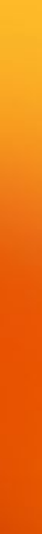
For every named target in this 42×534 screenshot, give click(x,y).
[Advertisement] (21, 32)
